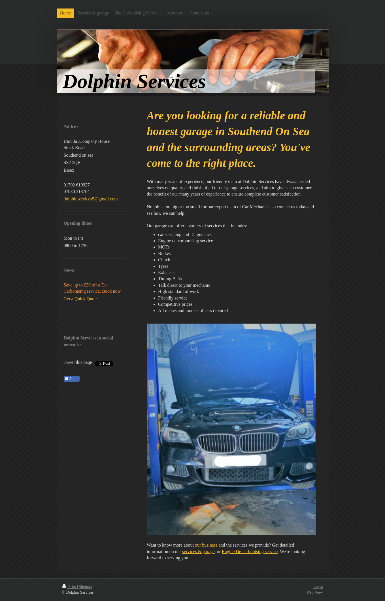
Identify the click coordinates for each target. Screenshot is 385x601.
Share (71, 379)
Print (69, 587)
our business (206, 545)
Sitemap (85, 587)
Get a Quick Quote (81, 298)
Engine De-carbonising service (250, 551)
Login (318, 587)
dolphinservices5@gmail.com (91, 198)
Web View (314, 592)
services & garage (198, 551)
